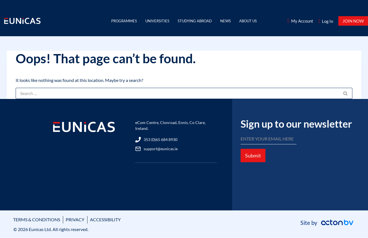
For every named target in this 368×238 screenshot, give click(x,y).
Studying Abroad (195, 21)
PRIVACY (75, 219)
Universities (157, 21)
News (225, 21)
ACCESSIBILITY (105, 219)
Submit (253, 155)
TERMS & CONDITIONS (36, 219)
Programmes (124, 21)
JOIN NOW (353, 20)
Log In (327, 21)
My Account (302, 20)
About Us (248, 21)
